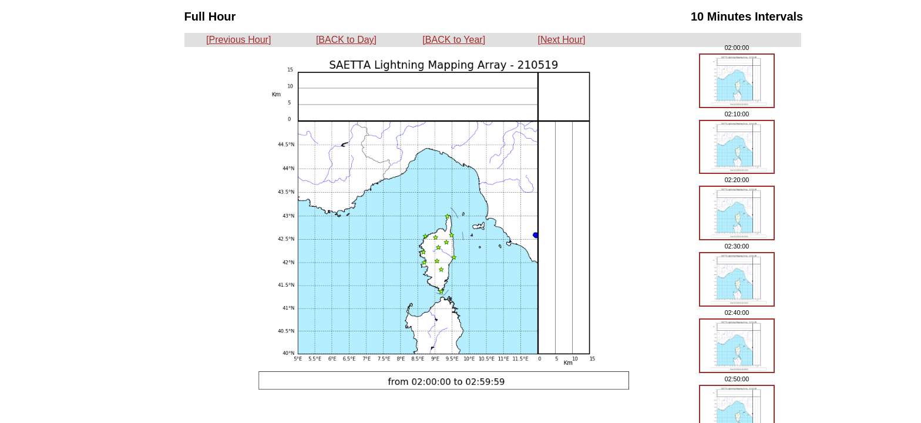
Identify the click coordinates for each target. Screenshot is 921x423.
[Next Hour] (562, 40)
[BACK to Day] (346, 40)
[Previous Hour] (238, 40)
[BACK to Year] (453, 40)
